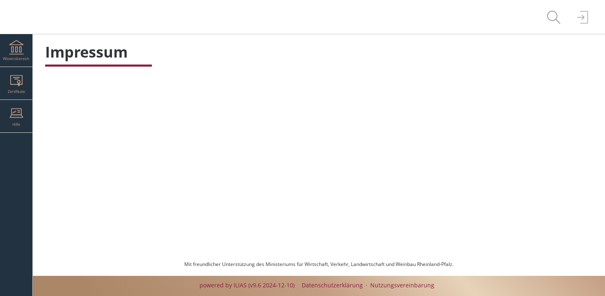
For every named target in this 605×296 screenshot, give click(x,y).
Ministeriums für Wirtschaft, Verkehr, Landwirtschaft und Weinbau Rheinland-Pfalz (359, 264)
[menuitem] (553, 17)
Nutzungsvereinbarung (402, 285)
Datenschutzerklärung (332, 285)
